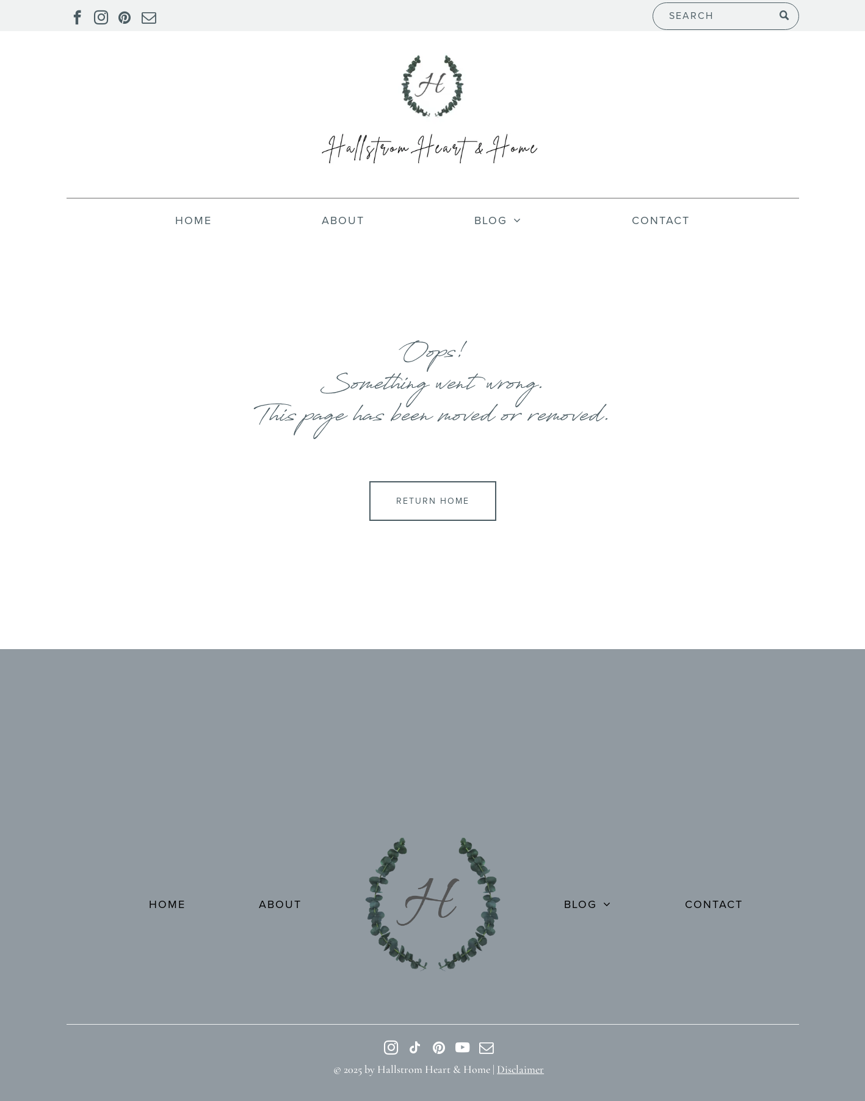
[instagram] (101, 19)
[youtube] (462, 1049)
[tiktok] (414, 1049)
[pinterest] (125, 19)
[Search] (726, 16)
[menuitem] (193, 220)
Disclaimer (520, 1069)
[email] (148, 19)
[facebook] (77, 19)
